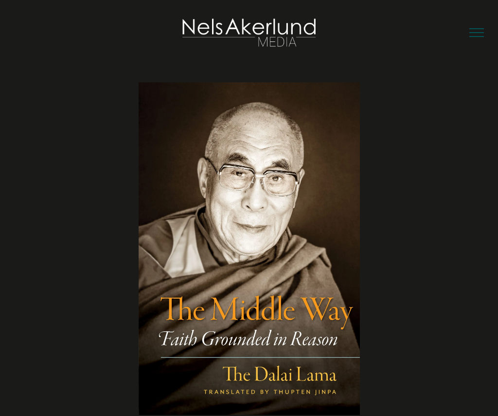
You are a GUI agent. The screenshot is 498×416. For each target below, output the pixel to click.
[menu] (476, 32)
